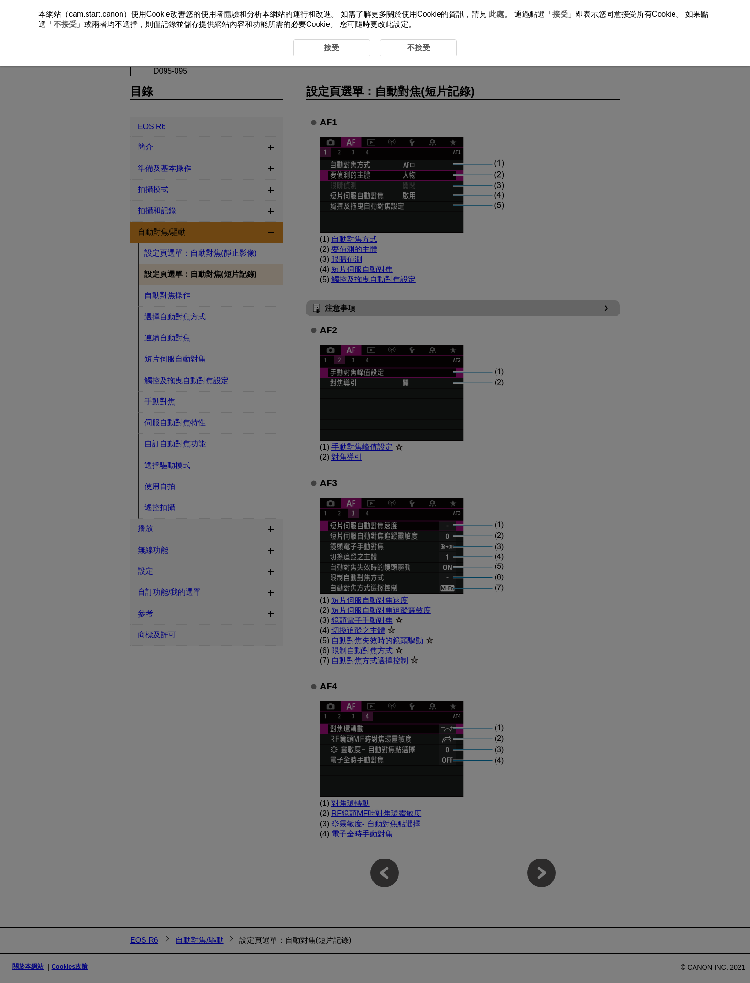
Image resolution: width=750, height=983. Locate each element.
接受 (560, 14)
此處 (496, 14)
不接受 (65, 24)
